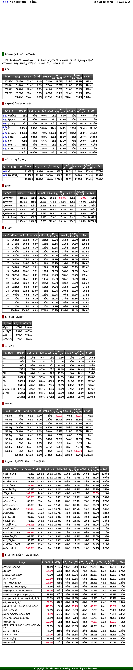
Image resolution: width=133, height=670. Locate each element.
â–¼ (5, 115)
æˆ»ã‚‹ (5, 2)
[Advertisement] (45, 27)
